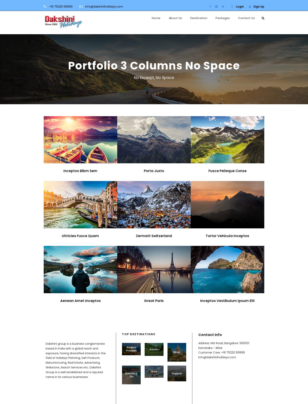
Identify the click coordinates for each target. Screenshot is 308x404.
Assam (154, 349)
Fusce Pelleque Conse (227, 170)
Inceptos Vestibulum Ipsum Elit (227, 300)
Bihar (176, 352)
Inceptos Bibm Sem (80, 170)
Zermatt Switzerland (154, 236)
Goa (154, 372)
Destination (198, 18)
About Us (175, 18)
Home (156, 18)
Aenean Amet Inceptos (80, 300)
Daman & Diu (131, 375)
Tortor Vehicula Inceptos (227, 236)
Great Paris (154, 300)
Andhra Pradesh (131, 349)
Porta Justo (154, 170)
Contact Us (246, 18)
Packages (223, 18)
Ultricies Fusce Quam (80, 236)
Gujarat (177, 373)
